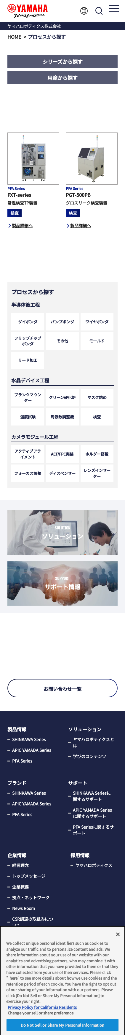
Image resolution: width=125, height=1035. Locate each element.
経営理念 (20, 865)
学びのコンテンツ (89, 756)
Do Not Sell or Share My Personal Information (63, 1027)
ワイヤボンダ (96, 322)
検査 (97, 417)
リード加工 (27, 360)
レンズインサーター (97, 473)
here (13, 980)
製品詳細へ (22, 225)
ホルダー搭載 (96, 454)
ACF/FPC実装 (62, 454)
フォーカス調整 (27, 473)
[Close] (117, 936)
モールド (97, 341)
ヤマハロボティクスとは (93, 742)
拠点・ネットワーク (30, 897)
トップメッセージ (28, 876)
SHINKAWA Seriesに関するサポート (92, 796)
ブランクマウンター (27, 397)
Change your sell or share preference (40, 1015)
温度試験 (28, 417)
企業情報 (16, 855)
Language (83, 11)
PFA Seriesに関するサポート (93, 830)
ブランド (16, 782)
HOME (14, 36)
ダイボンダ (27, 322)
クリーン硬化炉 (62, 397)
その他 (62, 341)
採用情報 (79, 855)
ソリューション (84, 729)
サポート (77, 782)
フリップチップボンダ (27, 341)
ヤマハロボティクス (93, 865)
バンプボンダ (62, 322)
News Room (23, 908)
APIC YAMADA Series (31, 750)
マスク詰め (97, 397)
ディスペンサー (62, 473)
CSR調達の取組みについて (32, 922)
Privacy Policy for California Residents (42, 1009)
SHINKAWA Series (29, 739)
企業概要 (20, 887)
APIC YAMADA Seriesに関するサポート (92, 813)
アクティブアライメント (28, 454)
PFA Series (22, 761)
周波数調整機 (62, 417)
